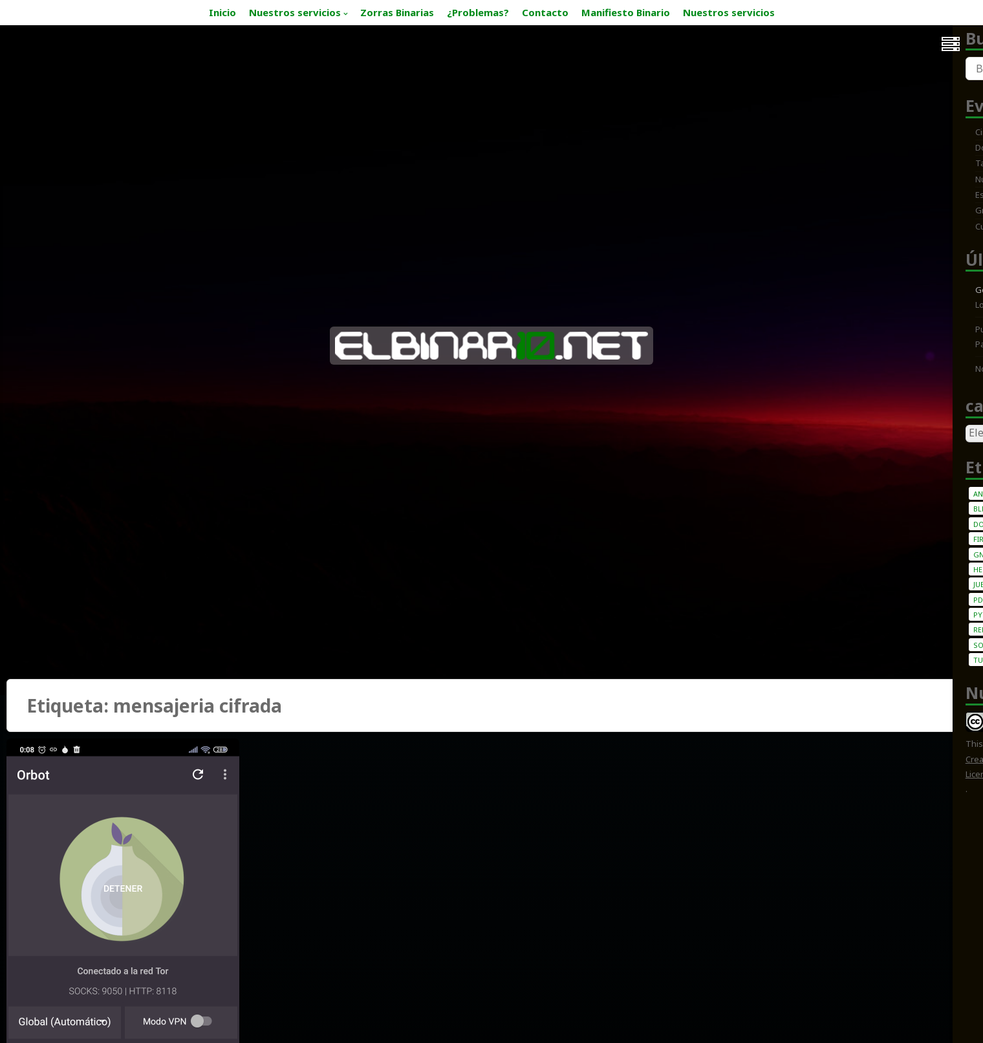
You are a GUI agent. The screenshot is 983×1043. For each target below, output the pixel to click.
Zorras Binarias (397, 12)
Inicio (222, 12)
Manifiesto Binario (625, 12)
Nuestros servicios (295, 12)
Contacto (545, 12)
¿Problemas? (478, 12)
